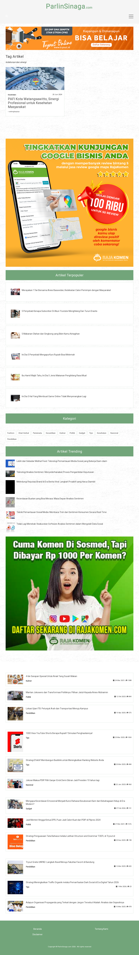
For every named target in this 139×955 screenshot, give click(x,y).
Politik (72, 433)
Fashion (10, 433)
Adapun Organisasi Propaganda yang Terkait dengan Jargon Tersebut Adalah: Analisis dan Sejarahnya (75, 902)
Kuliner (63, 433)
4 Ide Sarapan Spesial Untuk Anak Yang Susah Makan (51, 676)
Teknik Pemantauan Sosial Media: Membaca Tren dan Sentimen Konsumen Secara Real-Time (62, 512)
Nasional (114, 433)
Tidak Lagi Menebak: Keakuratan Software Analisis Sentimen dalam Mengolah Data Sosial (60, 524)
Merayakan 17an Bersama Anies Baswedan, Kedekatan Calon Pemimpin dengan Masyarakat (66, 290)
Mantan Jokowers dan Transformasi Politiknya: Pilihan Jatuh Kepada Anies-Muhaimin (67, 692)
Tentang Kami (101, 929)
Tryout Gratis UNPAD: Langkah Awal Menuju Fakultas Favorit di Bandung (60, 862)
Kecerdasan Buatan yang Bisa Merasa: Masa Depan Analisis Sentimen (50, 498)
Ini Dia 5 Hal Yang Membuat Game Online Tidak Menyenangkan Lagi (54, 396)
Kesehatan (12, 95)
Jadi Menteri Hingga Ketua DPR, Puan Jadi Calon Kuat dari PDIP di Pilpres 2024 (63, 820)
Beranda (37, 929)
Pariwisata (37, 433)
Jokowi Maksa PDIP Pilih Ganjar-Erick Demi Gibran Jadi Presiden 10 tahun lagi (62, 780)
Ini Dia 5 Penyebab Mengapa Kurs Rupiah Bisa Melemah (48, 354)
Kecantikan (51, 433)
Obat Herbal (23, 433)
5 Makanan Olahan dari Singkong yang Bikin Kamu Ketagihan (51, 334)
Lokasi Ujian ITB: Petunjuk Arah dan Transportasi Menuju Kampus (57, 708)
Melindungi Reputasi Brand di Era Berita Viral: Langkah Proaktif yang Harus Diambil (56, 481)
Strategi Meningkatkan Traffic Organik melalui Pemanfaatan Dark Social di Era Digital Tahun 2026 (72, 882)
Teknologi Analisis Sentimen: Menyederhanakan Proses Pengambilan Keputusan (55, 472)
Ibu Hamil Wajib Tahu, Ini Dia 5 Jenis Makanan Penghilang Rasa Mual (54, 375)
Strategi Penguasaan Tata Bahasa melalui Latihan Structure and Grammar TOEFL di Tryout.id (70, 836)
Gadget (82, 433)
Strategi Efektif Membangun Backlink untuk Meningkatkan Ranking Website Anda (65, 760)
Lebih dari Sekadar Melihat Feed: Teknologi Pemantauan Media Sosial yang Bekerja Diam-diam (62, 461)
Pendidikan (12, 439)
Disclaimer (38, 934)
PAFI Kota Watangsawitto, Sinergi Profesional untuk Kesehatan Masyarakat (33, 103)
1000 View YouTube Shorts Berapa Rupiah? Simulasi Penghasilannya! (59, 733)
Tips (91, 433)
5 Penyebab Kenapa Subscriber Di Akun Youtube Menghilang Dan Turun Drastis (59, 311)
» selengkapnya (13, 112)
